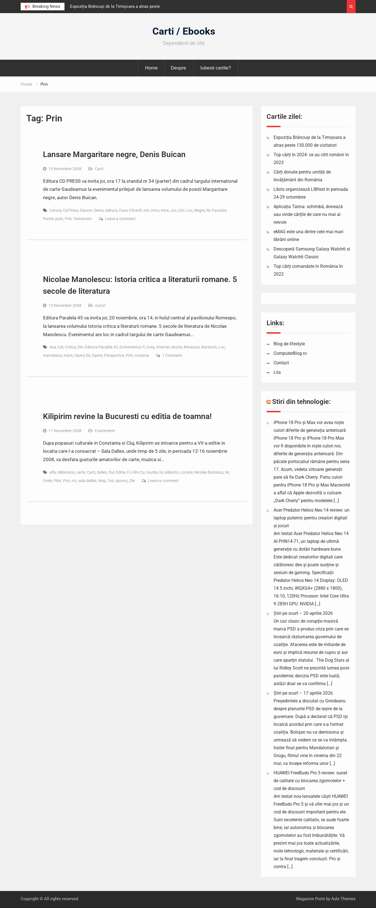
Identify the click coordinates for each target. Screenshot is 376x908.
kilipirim (171, 472)
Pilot (57, 480)
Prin (68, 218)
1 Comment (172, 355)
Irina (165, 210)
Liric (181, 210)
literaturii (209, 347)
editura (111, 210)
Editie (120, 472)
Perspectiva (114, 355)
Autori (100, 305)
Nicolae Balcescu (209, 472)
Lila (277, 372)
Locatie (186, 472)
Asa (52, 347)
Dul (111, 472)
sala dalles (87, 480)
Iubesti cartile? (215, 68)
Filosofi (135, 210)
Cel (60, 347)
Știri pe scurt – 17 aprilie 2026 (303, 693)
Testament (82, 218)
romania (142, 355)
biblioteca (66, 472)
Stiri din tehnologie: (301, 402)
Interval (162, 347)
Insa (151, 347)
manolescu (52, 355)
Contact (281, 362)
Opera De (82, 355)
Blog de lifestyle (289, 343)
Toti (110, 480)
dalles (102, 472)
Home (151, 68)
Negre (199, 210)
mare (68, 355)
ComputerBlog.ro (290, 353)
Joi (173, 210)
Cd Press (70, 210)
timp (102, 480)
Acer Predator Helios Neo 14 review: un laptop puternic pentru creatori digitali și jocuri (311, 517)
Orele (47, 480)
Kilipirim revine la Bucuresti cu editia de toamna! (127, 416)
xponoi (121, 480)
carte (80, 472)
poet (59, 218)
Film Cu (138, 472)
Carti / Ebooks (183, 31)
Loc (189, 210)
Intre (155, 210)
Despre (178, 68)
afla (52, 472)
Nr (208, 210)
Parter (48, 218)
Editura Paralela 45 (101, 347)
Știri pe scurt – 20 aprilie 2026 (303, 613)
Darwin (86, 210)
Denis (99, 210)
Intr (146, 210)
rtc (74, 480)
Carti (99, 169)
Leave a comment (120, 218)
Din (80, 347)
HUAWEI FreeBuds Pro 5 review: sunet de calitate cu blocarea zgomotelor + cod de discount (310, 780)
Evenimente (105, 430)
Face (123, 210)
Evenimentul (130, 347)
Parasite (219, 210)
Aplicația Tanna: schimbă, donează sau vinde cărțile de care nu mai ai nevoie (308, 214)
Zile (132, 480)
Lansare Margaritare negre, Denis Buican (114, 154)
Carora (55, 210)
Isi (161, 472)
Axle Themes (343, 898)
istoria (176, 347)
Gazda (152, 472)
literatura (192, 347)
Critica (70, 347)
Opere (97, 355)
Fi (143, 347)
